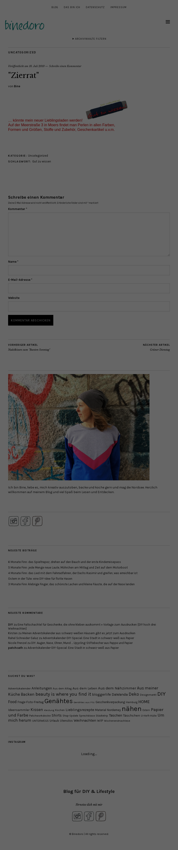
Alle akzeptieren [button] (89, 45)
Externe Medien (118, 31)
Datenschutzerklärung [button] (91, 75)
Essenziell (52, 31)
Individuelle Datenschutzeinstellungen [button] (89, 69)
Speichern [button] (89, 59)
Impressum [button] (115, 75)
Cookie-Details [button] (65, 75)
